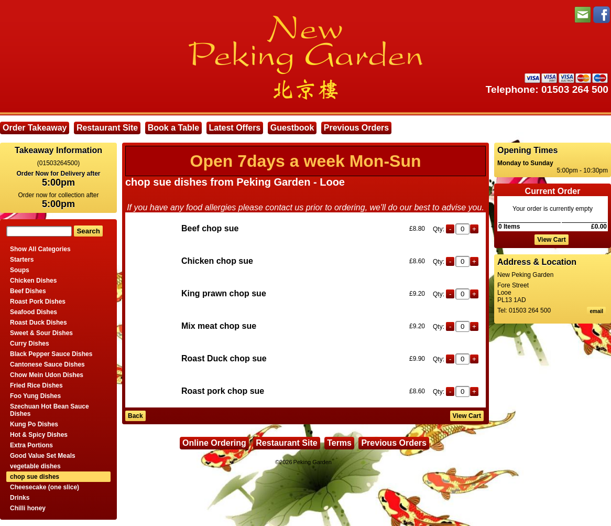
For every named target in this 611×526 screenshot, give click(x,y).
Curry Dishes (29, 343)
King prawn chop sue (223, 293)
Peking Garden (312, 462)
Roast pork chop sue (222, 391)
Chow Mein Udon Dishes (46, 375)
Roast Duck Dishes (38, 322)
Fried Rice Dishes (36, 385)
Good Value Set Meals (42, 455)
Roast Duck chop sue (224, 358)
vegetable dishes (35, 466)
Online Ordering (214, 442)
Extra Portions (31, 445)
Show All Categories (40, 249)
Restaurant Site (107, 127)
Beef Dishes (28, 291)
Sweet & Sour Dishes (41, 333)
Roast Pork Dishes (38, 301)
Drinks (19, 497)
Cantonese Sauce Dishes (47, 364)
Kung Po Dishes (34, 424)
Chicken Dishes (33, 280)
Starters (22, 259)
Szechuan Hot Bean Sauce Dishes (49, 410)
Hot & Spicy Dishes (39, 434)
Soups (19, 270)
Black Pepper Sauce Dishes (51, 354)
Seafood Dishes (33, 312)
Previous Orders (356, 127)
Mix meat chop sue (218, 325)
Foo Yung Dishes (35, 396)
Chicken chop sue (217, 260)
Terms (339, 442)
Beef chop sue (209, 228)
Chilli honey (28, 508)
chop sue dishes (34, 476)
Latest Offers (235, 127)
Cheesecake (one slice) (44, 487)
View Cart (551, 239)
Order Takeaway (35, 127)
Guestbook (292, 127)
